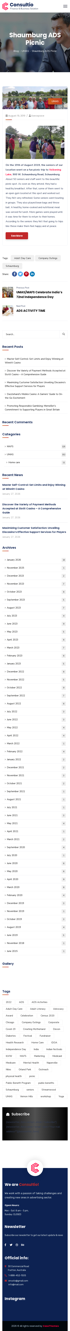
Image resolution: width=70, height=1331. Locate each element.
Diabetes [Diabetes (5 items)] (11, 1035)
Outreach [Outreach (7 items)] (43, 1069)
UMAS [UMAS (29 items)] (9, 1096)
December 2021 (36, 768)
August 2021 (36, 800)
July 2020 (36, 855)
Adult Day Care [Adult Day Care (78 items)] (14, 1008)
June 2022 (36, 720)
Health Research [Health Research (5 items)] (15, 1042)
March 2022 (36, 744)
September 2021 (36, 792)
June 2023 (36, 624)
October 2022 (36, 688)
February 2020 (36, 895)
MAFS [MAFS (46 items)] (23, 1056)
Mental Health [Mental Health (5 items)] (31, 1062)
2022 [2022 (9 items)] (8, 1002)
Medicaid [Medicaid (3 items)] (57, 1056)
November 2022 (36, 680)
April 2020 (36, 879)
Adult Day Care (22, 258)
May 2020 (36, 871)
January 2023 (36, 664)
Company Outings (48, 258)
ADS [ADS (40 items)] (21, 1002)
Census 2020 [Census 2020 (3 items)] (47, 1015)
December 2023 (36, 576)
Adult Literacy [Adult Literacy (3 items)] (38, 1008)
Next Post (20, 306)
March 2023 (36, 648)
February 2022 (36, 752)
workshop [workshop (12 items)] (46, 1096)
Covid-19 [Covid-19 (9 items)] (10, 1029)
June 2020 (36, 863)
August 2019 (36, 927)
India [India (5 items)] (36, 1049)
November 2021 (36, 776)
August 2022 (36, 704)
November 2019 (36, 911)
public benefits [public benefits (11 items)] (46, 1083)
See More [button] (17, 235)
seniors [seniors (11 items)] (30, 1089)
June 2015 (36, 951)
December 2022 (36, 672)
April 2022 (36, 736)
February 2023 (36, 656)
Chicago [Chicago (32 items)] (10, 1022)
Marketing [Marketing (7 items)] (39, 1056)
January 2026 (36, 560)
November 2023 (36, 584)
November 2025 (36, 568)
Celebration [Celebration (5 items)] (27, 1015)
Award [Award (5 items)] (9, 1015)
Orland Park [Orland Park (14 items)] (25, 1069)
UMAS (25, 51)
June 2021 (36, 815)
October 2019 (36, 919)
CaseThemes (51, 1326)
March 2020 (36, 887)
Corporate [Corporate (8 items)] (53, 1022)
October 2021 (36, 784)
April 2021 (36, 831)
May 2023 (36, 632)
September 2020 (36, 847)
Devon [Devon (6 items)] (56, 1029)
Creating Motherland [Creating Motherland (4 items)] (34, 1029)
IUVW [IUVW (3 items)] (9, 1056)
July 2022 (36, 712)
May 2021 (36, 823)
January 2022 (36, 760)
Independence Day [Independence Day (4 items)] (16, 1049)
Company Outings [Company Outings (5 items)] (31, 1022)
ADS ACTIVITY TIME (30, 311)
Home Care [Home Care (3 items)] (37, 1042)
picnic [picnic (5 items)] (32, 1076)
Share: (5, 274)
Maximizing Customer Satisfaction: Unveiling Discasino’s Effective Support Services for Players (35, 384)
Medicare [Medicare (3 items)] (11, 1062)
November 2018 (36, 943)
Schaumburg (12, 266)
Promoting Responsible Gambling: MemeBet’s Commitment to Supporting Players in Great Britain (32, 407)
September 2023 (36, 600)
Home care (37, 463)
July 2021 (36, 807)
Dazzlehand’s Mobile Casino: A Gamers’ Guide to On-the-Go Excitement (34, 396)
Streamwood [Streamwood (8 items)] (49, 1089)
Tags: (5, 258)
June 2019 (36, 935)
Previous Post (22, 287)
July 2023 (36, 616)
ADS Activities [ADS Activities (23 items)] (39, 1002)
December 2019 (36, 903)
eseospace (37, 115)
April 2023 (36, 640)
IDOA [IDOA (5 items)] (54, 1042)
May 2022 (36, 728)
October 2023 (36, 592)
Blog (16, 51)
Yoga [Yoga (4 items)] (61, 1096)
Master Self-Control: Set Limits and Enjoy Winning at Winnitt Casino (34, 360)
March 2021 (36, 839)
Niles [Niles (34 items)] (8, 1069)
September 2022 (36, 696)
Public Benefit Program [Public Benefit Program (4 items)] (18, 1083)
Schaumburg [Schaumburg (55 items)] (12, 1089)
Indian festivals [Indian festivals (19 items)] (54, 1049)
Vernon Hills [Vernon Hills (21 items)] (26, 1096)
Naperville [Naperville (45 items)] (52, 1062)
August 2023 (36, 608)
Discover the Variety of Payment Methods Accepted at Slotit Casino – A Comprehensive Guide (35, 372)
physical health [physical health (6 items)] (14, 1076)
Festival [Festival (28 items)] (27, 1035)
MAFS (36, 447)
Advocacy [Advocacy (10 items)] (58, 1008)
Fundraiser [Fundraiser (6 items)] (45, 1035)
